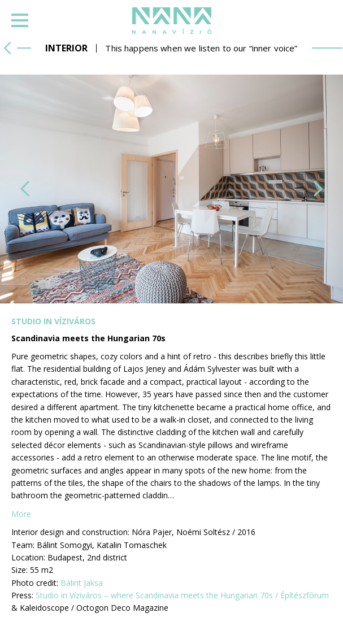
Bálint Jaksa (81, 582)
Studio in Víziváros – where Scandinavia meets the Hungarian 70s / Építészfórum (182, 595)
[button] (24, 188)
